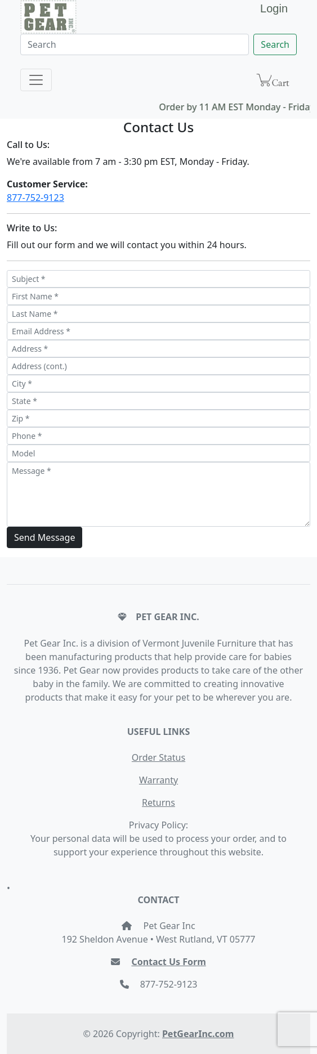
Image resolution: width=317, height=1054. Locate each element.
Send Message (44, 537)
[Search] (134, 44)
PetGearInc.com (198, 1034)
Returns (158, 802)
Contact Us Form (168, 962)
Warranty (158, 780)
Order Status (158, 757)
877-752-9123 (35, 197)
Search (275, 44)
